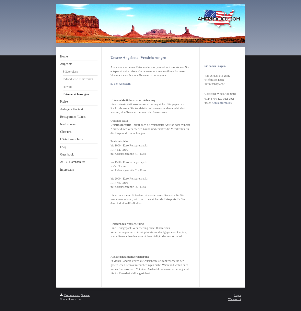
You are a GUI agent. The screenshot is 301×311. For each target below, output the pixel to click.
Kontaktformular (221, 102)
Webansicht (234, 299)
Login (237, 295)
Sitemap (85, 295)
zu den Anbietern (120, 83)
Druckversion (70, 295)
